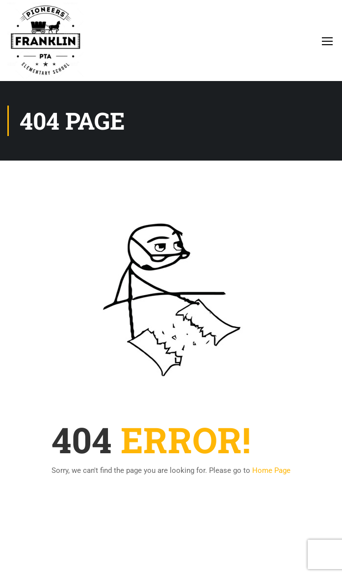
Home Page (271, 470)
